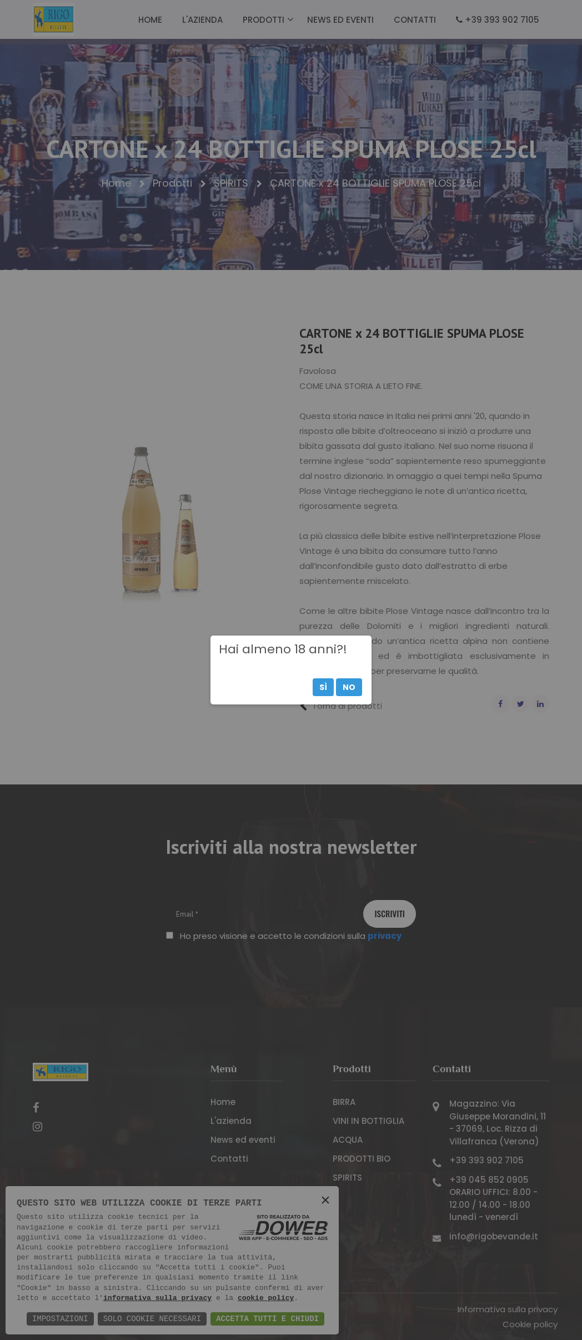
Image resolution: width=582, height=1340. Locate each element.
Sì (323, 687)
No (349, 687)
